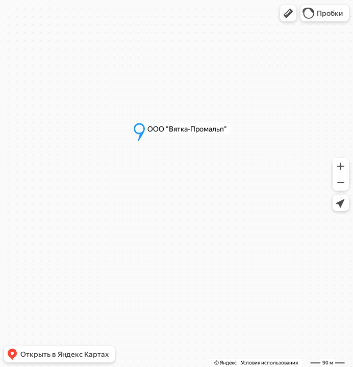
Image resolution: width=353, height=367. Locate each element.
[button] (288, 13)
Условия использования (269, 362)
